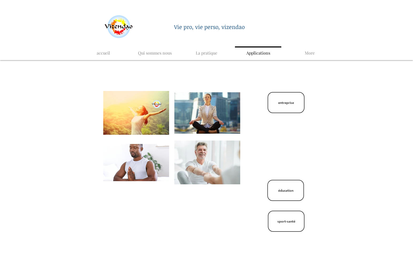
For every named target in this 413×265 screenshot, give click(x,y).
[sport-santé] (286, 221)
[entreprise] (286, 102)
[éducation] (285, 190)
